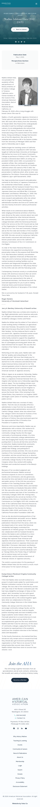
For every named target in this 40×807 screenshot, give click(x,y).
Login (20, 765)
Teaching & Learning (20, 741)
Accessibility (20, 782)
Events (20, 745)
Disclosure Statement (20, 786)
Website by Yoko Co (20, 803)
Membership (20, 761)
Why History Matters (20, 736)
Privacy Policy (20, 778)
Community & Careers (20, 749)
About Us (20, 757)
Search (20, 770)
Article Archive (12, 38)
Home (5, 38)
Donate (20, 774)
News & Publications (20, 753)
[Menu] (36, 4)
